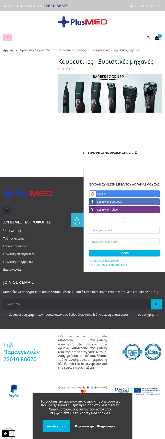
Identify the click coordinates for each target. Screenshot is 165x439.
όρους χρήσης (148, 314)
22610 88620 (56, 5)
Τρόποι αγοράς (13, 238)
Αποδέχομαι (56, 426)
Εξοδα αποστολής (15, 246)
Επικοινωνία (12, 269)
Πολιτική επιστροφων (18, 254)
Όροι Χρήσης (12, 231)
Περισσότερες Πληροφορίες (96, 426)
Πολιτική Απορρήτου (18, 262)
